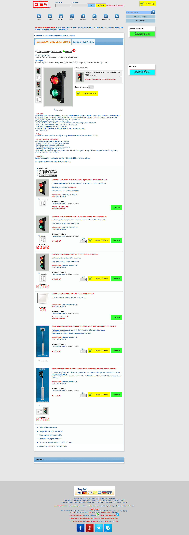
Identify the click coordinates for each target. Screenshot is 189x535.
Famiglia (53, 42)
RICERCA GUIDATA (140, 16)
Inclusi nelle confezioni (48, 176)
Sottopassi (81, 63)
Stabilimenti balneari (93, 63)
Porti (74, 63)
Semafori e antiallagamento (67, 57)
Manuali (72, 17)
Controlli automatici (51, 63)
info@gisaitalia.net (87, 518)
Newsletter (105, 17)
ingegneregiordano (110, 515)
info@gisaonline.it (112, 518)
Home (39, 17)
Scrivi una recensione (72, 203)
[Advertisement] (141, 52)
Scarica (61, 17)
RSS (117, 17)
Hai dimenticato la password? (115, 5)
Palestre (69, 63)
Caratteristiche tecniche (48, 174)
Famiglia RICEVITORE (83, 42)
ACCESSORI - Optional (48, 172)
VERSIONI (43, 168)
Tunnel (104, 63)
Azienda (94, 17)
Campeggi (39, 63)
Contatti (83, 17)
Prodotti (50, 17)
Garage (61, 63)
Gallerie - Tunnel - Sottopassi (45, 57)
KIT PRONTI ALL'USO (47, 170)
